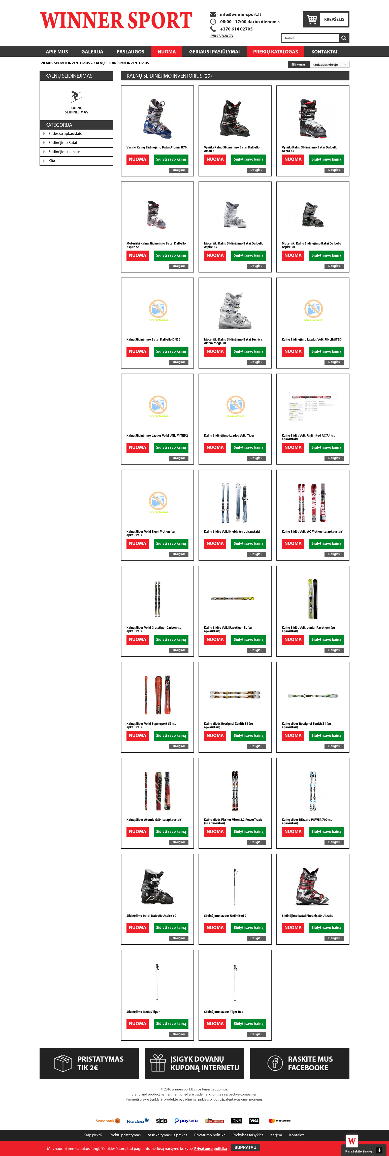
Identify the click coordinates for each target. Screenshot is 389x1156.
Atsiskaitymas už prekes (167, 1135)
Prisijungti (221, 36)
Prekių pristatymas (125, 1135)
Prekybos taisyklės (248, 1135)
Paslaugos (130, 52)
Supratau (245, 1147)
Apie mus (57, 52)
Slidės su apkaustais (65, 134)
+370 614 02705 (236, 29)
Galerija (92, 52)
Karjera (276, 1135)
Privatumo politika (209, 1135)
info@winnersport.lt (235, 14)
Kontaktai (324, 52)
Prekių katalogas (275, 52)
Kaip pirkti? (93, 1135)
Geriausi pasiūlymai (214, 52)
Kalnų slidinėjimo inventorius (121, 63)
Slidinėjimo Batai (63, 143)
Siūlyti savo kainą (171, 160)
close (379, 1150)
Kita (52, 161)
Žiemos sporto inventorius (65, 63)
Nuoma (167, 52)
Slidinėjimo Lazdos (64, 152)
